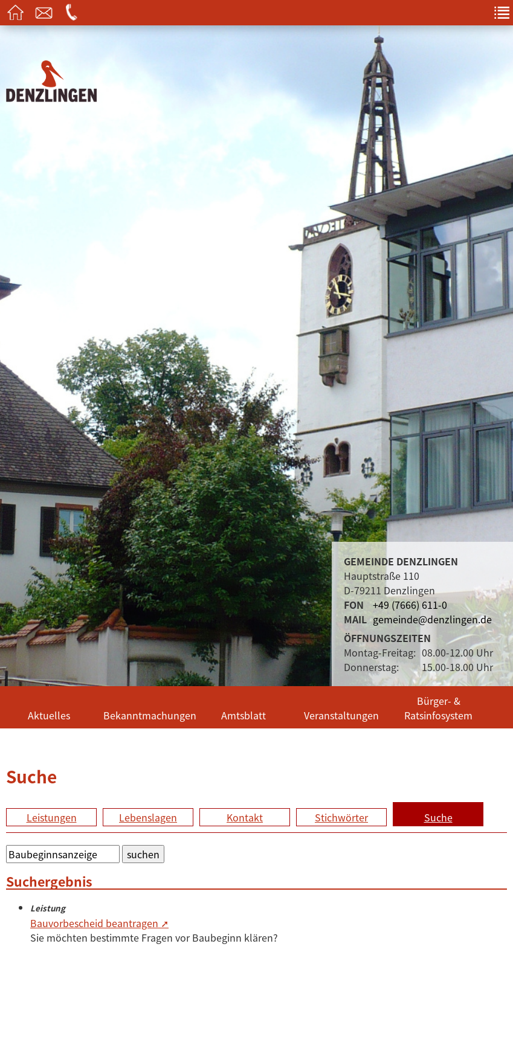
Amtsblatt (243, 715)
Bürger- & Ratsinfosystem (438, 707)
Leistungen (52, 817)
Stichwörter (341, 817)
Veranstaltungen (341, 715)
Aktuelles (49, 715)
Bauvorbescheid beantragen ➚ (99, 923)
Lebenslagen (148, 817)
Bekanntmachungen (149, 715)
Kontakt (245, 817)
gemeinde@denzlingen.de (432, 619)
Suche (438, 817)
